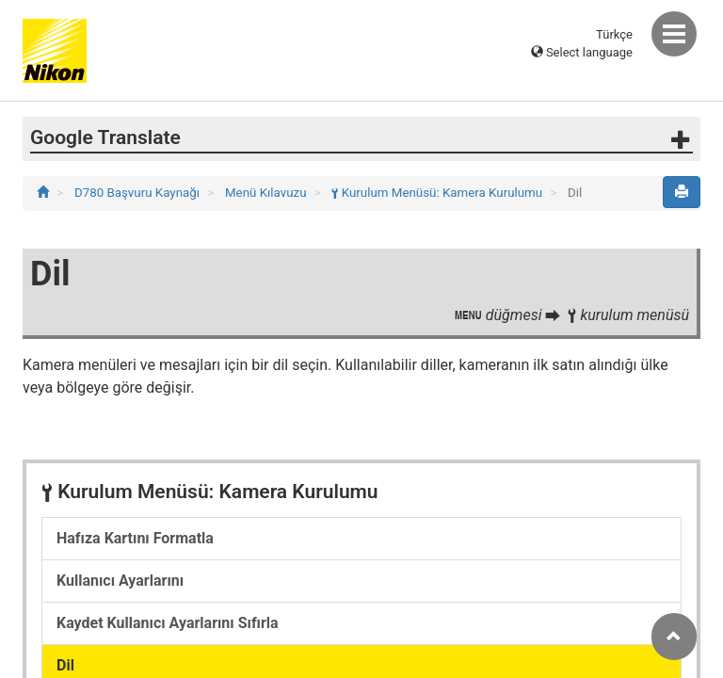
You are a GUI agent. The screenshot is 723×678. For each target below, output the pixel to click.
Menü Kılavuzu (267, 193)
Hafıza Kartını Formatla (135, 538)
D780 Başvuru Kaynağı (138, 193)
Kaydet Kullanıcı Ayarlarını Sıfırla (167, 623)
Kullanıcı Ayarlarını (120, 580)
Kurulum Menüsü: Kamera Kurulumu (438, 193)
